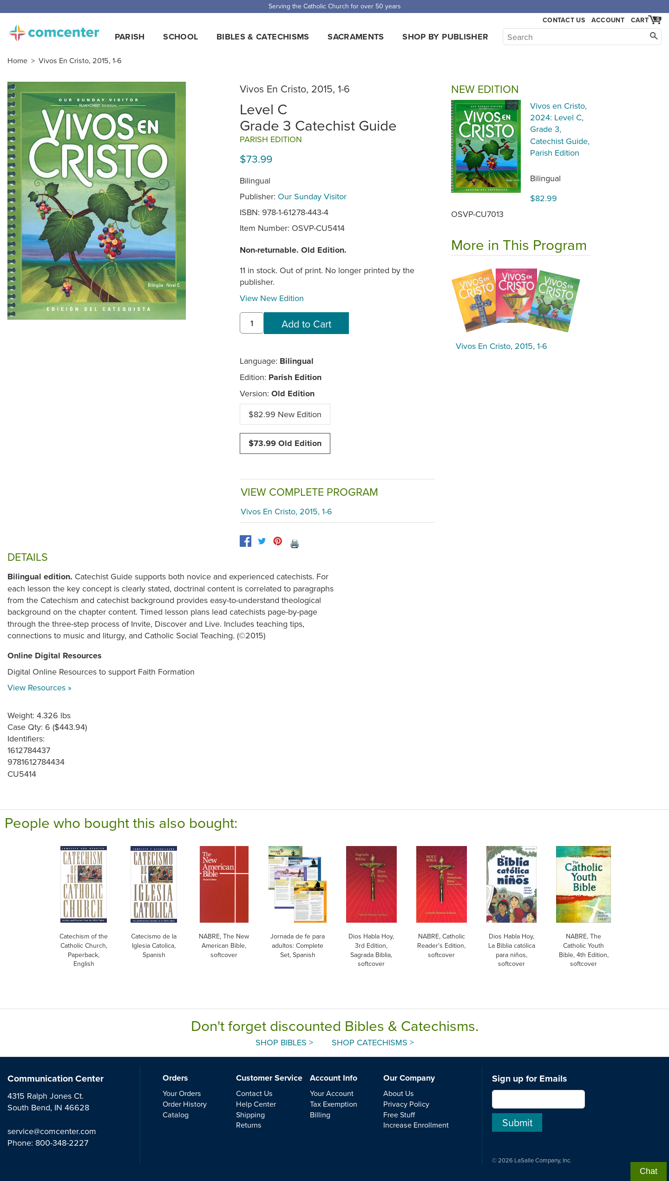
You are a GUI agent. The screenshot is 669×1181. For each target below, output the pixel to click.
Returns (249, 1125)
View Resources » (39, 687)
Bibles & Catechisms (262, 37)
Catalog (176, 1114)
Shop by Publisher (445, 37)
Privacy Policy (406, 1104)
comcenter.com (53, 30)
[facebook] (245, 541)
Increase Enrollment (416, 1125)
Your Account (332, 1093)
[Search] (582, 36)
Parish (130, 37)
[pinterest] (277, 541)
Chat (648, 1171)
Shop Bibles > (284, 1042)
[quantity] (252, 323)
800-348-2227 (61, 1142)
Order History (185, 1104)
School (180, 37)
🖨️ (294, 543)
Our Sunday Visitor (312, 196)
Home (17, 60)
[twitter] (262, 541)
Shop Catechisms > (373, 1042)
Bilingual (545, 178)
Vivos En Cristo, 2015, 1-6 (80, 60)
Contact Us (564, 20)
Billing (320, 1114)
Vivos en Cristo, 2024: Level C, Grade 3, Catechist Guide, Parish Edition (560, 129)
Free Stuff (399, 1114)
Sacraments (356, 37)
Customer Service (269, 1078)
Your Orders (182, 1093)
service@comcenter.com (51, 1131)
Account (607, 20)
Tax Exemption (333, 1104)
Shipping (250, 1114)
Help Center (256, 1104)
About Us (398, 1093)
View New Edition (272, 298)
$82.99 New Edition (285, 414)
